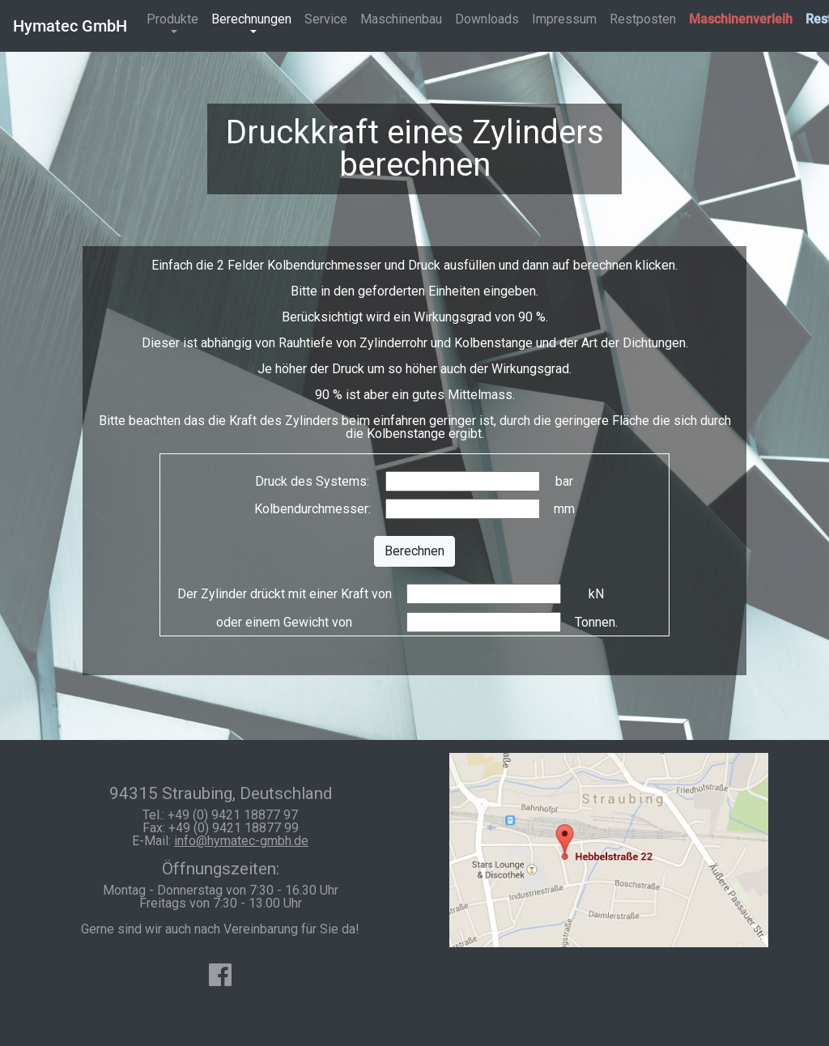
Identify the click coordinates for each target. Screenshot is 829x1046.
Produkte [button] (172, 19)
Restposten (643, 19)
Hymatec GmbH (70, 26)
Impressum (564, 19)
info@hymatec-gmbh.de (241, 840)
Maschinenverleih (741, 19)
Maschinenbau (401, 19)
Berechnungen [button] (251, 19)
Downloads (487, 19)
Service (325, 19)
